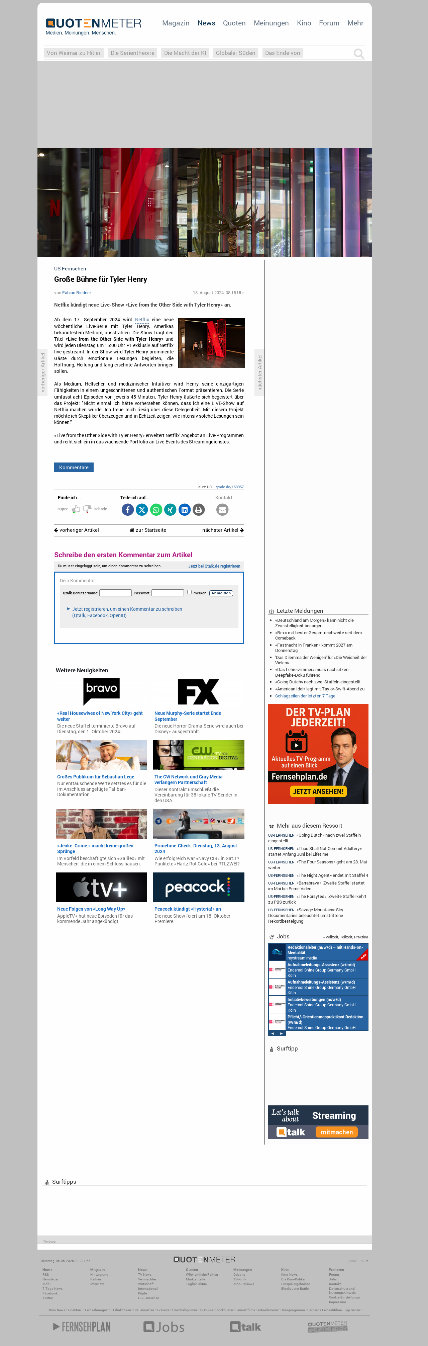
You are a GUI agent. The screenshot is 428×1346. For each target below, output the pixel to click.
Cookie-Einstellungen (345, 1297)
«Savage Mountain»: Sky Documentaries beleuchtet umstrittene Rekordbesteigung (305, 915)
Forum (329, 22)
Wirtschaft (145, 1284)
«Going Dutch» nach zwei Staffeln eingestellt (318, 682)
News (206, 22)
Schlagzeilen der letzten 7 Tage (305, 696)
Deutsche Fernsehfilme (324, 1310)
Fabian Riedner (76, 292)
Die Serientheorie (132, 53)
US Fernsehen (143, 1310)
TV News (163, 1310)
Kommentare (74, 467)
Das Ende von (282, 53)
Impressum (337, 1302)
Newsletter (50, 1279)
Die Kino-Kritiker (293, 1279)
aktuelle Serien (268, 1310)
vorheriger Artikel (76, 530)
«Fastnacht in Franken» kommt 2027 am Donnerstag (313, 647)
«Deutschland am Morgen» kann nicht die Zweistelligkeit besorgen (314, 622)
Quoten (234, 22)
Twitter (47, 1298)
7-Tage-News (52, 1288)
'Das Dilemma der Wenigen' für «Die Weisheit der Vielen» (321, 660)
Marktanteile (195, 1279)
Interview (97, 1284)
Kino (304, 22)
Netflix (142, 320)
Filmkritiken (122, 1310)
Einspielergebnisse (295, 1284)
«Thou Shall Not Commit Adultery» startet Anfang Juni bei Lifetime (315, 851)
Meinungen (271, 22)
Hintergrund (99, 1274)
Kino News (57, 1310)
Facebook (50, 1293)
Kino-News (289, 1274)
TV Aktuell (75, 1310)
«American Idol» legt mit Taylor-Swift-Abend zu (319, 689)
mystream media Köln (318, 952)
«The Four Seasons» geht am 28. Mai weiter (317, 864)
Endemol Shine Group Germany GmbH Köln (312, 969)
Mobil (46, 1284)
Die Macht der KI (185, 53)
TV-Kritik (239, 1279)
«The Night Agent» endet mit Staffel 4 (318, 875)
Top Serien (352, 1310)
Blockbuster (224, 1310)
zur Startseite (148, 530)
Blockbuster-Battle (295, 1288)
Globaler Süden (235, 53)
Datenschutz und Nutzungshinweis (342, 1290)
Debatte (239, 1274)
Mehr (355, 22)
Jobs (333, 1279)
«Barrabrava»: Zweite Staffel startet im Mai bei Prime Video (316, 885)
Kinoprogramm (293, 1310)
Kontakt (335, 1284)
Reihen (95, 1279)
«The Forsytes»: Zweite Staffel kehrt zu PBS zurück (317, 899)
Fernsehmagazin (98, 1310)
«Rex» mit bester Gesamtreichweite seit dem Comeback (318, 635)
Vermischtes (147, 1279)
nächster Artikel (223, 530)
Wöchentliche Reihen (202, 1274)
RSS (45, 1274)
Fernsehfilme (245, 1310)
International (148, 1288)
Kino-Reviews (243, 1284)
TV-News (144, 1274)
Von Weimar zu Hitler (74, 53)
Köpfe (142, 1293)
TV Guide (206, 1310)
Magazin (176, 22)
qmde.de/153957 (230, 486)
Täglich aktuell (197, 1284)
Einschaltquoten (184, 1310)
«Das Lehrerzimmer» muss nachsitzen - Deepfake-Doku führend (313, 672)
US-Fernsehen (148, 1298)
